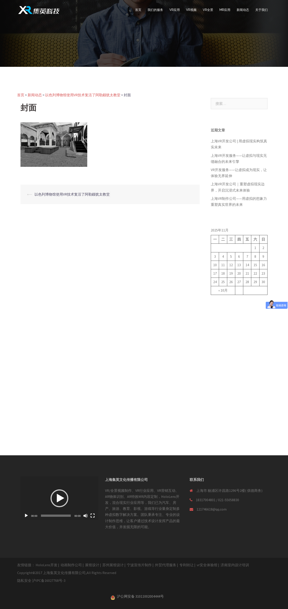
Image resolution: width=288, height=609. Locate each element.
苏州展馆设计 (113, 565)
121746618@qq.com (212, 509)
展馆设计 (92, 565)
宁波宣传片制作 (139, 565)
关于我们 (261, 10)
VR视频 (191, 10)
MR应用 (224, 10)
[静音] (85, 515)
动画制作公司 (71, 565)
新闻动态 (243, 10)
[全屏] (92, 515)
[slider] (56, 516)
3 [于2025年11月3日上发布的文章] (215, 256)
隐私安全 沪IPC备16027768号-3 (41, 580)
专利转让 (186, 565)
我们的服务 (155, 10)
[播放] (26, 515)
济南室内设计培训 (235, 565)
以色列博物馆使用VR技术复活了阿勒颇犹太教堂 (72, 194)
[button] (59, 498)
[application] (59, 498)
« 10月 (223, 290)
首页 (138, 10)
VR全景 (208, 10)
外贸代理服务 (165, 565)
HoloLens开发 (46, 565)
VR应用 (174, 10)
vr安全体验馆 (207, 565)
